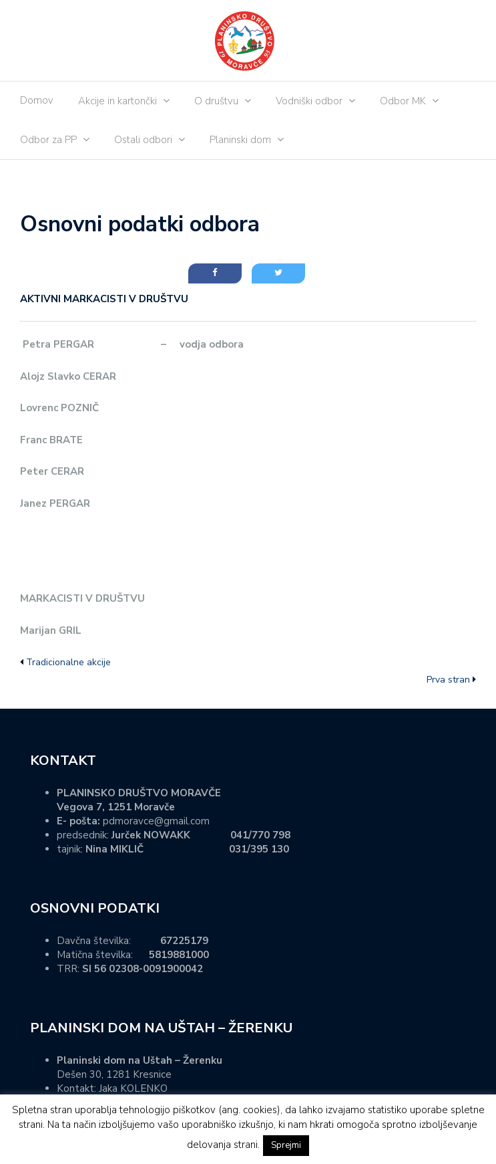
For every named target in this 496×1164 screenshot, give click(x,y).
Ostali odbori (143, 139)
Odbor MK (403, 101)
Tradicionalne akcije (68, 662)
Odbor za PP (48, 139)
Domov (36, 100)
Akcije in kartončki (117, 101)
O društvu (216, 101)
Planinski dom (240, 139)
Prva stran (448, 679)
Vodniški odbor (309, 101)
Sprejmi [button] (286, 1145)
